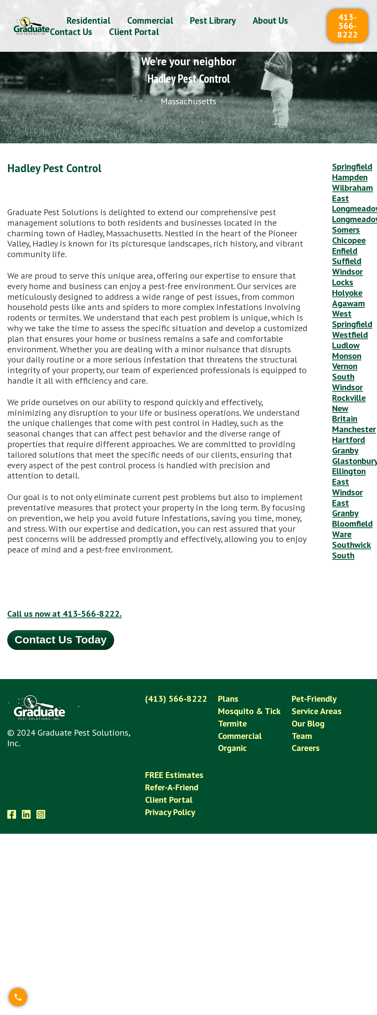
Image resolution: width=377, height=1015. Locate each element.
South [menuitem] (343, 555)
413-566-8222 (347, 25)
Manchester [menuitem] (354, 429)
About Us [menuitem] (270, 20)
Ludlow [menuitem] (345, 345)
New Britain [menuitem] (344, 414)
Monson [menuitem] (346, 355)
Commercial (240, 735)
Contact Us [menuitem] (71, 31)
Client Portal (169, 799)
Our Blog (308, 723)
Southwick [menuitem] (351, 544)
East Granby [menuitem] (345, 508)
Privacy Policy (170, 812)
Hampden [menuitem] (350, 177)
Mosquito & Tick (249, 711)
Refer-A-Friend (171, 787)
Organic (232, 747)
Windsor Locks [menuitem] (347, 277)
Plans (228, 698)
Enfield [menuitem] (344, 250)
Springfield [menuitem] (352, 166)
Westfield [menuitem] (350, 334)
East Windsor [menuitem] (347, 487)
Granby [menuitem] (345, 450)
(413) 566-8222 (176, 698)
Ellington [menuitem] (349, 471)
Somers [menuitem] (346, 229)
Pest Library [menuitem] (213, 20)
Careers (306, 747)
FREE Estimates (174, 774)
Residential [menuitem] (88, 20)
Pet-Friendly (314, 698)
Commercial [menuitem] (150, 20)
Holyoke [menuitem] (347, 292)
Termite (232, 723)
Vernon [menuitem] (344, 366)
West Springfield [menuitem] (352, 319)
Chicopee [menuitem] (349, 240)
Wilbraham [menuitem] (352, 187)
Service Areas (317, 711)
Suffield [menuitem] (346, 261)
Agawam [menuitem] (348, 303)
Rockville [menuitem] (349, 397)
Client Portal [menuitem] (134, 31)
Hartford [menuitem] (348, 439)
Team (302, 735)
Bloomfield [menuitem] (352, 523)
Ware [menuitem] (341, 534)
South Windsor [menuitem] (347, 382)
